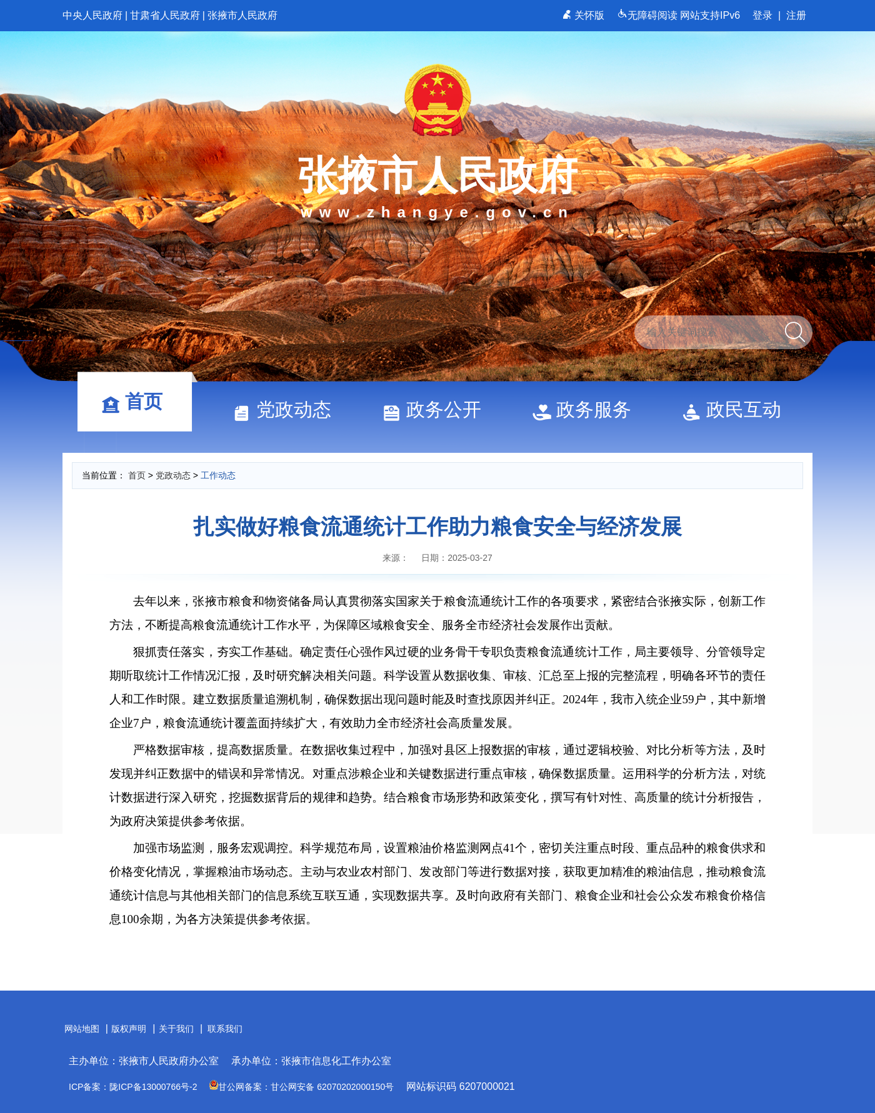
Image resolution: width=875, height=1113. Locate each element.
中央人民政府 (92, 15)
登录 (762, 15)
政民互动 (737, 409)
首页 (137, 401)
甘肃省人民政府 (165, 15)
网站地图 (81, 1029)
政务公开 (437, 409)
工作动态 (218, 475)
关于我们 (176, 1029)
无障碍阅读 (648, 15)
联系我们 (225, 1029)
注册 (796, 15)
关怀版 (584, 15)
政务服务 (587, 409)
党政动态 (287, 409)
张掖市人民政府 (243, 15)
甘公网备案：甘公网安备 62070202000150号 (301, 1087)
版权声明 (128, 1029)
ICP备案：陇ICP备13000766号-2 (133, 1087)
